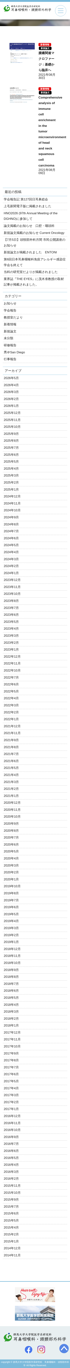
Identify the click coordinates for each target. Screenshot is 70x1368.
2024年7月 (11, 531)
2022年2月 (11, 712)
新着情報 (44, 44)
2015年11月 (12, 1185)
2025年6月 (11, 454)
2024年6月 (11, 538)
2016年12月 (12, 1116)
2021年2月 (11, 789)
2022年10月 (12, 670)
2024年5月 (11, 545)
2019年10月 (12, 886)
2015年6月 (11, 1213)
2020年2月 (11, 872)
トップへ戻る (64, 1348)
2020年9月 (11, 823)
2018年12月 (12, 949)
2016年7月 (11, 1144)
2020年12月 (12, 802)
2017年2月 (11, 1102)
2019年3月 (11, 928)
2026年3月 (11, 392)
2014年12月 (12, 1248)
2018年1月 (11, 1025)
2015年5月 (11, 1220)
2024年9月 (11, 517)
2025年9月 (11, 434)
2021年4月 (11, 775)
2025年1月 (11, 489)
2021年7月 (11, 754)
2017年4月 (11, 1088)
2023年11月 (12, 587)
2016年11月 (12, 1123)
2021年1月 (11, 796)
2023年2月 (11, 642)
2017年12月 (12, 1032)
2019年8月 (11, 893)
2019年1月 (11, 942)
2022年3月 (11, 705)
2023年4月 (11, 628)
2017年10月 (12, 1046)
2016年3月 (11, 1172)
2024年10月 (12, 510)
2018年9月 (11, 970)
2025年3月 (11, 475)
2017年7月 (11, 1067)
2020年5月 (11, 851)
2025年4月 (11, 468)
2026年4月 (11, 385)
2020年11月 (12, 810)
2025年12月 (12, 413)
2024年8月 (11, 524)
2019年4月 (11, 921)
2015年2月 (11, 1234)
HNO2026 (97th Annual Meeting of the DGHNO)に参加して (30, 216)
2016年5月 (11, 1158)
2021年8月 (11, 747)
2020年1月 (11, 879)
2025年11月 (12, 420)
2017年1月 (11, 1109)
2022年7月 (11, 677)
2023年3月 (11, 635)
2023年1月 (11, 649)
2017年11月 (12, 1039)
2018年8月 (11, 977)
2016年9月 (11, 1137)
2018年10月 (12, 963)
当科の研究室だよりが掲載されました (31, 272)
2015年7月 (11, 1206)
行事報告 (10, 359)
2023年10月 (12, 594)
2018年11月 (12, 956)
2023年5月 (11, 622)
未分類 (8, 338)
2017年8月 (11, 1060)
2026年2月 (11, 399)
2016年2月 (11, 1178)
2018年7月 (11, 984)
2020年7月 (11, 837)
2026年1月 (11, 406)
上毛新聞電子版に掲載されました (27, 206)
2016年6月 (11, 1151)
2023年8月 (11, 601)
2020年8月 (11, 830)
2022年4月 (11, 698)
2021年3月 (11, 782)
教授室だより (13, 317)
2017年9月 (11, 1053)
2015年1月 (11, 1241)
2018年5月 (11, 997)
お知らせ (10, 303)
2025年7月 (11, 447)
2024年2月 (11, 566)
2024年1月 (11, 573)
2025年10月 (12, 427)
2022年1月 (11, 719)
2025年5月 (11, 461)
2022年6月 (11, 684)
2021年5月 (11, 768)
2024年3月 (11, 559)
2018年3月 (11, 1011)
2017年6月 (11, 1074)
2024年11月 (12, 503)
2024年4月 (11, 552)
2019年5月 (11, 914)
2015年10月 (12, 1192)
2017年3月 (11, 1095)
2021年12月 (12, 726)
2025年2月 (11, 482)
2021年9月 (11, 740)
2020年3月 (11, 865)
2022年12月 (12, 656)
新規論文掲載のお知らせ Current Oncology (34, 233)
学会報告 (10, 310)
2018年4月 (11, 1005)
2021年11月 (12, 733)
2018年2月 (11, 1018)
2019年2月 (11, 935)
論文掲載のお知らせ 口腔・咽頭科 (29, 226)
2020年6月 (11, 844)
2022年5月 (11, 691)
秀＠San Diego (14, 352)
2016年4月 (11, 1165)
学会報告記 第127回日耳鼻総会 (26, 199)
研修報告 (10, 345)
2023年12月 (12, 580)
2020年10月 (12, 816)
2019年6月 (11, 907)
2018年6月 (11, 990)
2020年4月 (11, 858)
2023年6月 (11, 614)
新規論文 (45, 48)
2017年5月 (11, 1081)
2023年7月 (11, 608)
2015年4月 (11, 1227)
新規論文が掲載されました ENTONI (30, 252)
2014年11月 (12, 1255)
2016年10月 (12, 1130)
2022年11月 (12, 663)
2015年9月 (11, 1199)
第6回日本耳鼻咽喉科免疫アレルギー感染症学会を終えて (35, 262)
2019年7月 (11, 900)
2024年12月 (12, 496)
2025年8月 (11, 440)
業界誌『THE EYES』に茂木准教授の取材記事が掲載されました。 (34, 281)
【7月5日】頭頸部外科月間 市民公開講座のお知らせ (34, 242)
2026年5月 (11, 378)
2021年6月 (11, 761)
